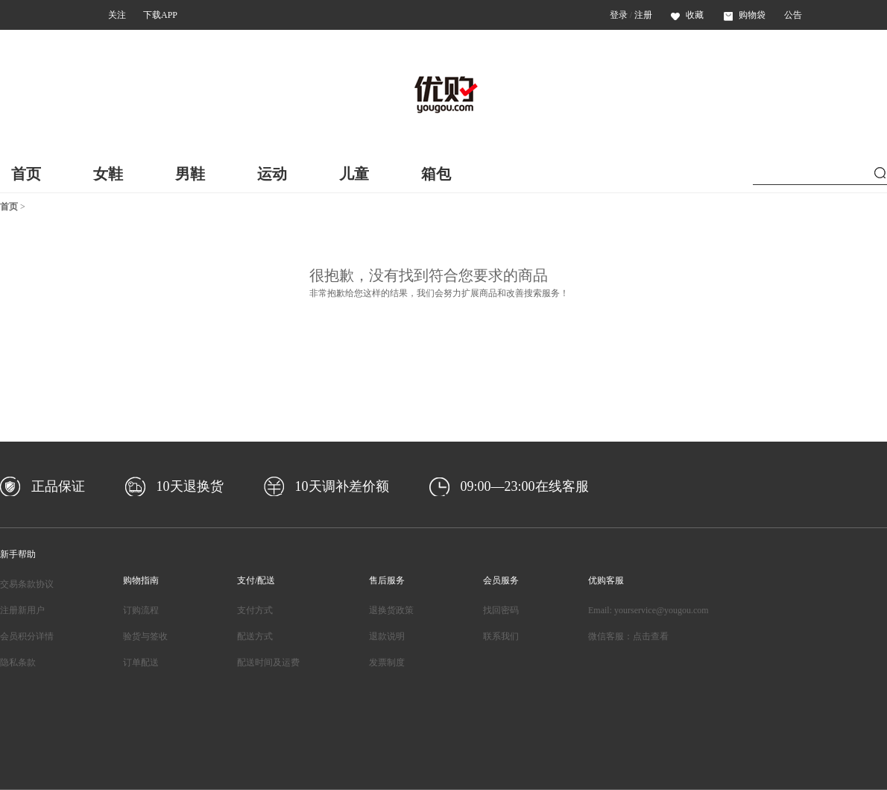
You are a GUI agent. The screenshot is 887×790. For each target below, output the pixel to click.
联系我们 (501, 636)
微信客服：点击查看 (628, 636)
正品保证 (58, 486)
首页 (26, 174)
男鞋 (190, 174)
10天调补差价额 (342, 486)
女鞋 (108, 174)
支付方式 (255, 610)
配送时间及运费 (268, 662)
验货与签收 (145, 636)
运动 (272, 174)
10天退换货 (190, 486)
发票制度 (387, 662)
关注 (117, 15)
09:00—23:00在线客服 (525, 486)
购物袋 (745, 15)
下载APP (160, 15)
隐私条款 (18, 662)
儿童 (354, 174)
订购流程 (141, 610)
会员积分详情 (27, 636)
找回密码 (501, 610)
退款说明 (387, 636)
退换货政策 (391, 610)
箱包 (436, 174)
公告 (793, 15)
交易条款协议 (27, 584)
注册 (643, 15)
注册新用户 (22, 610)
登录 (619, 15)
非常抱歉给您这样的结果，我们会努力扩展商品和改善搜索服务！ (439, 293)
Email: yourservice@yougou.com (648, 610)
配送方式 (255, 636)
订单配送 (141, 662)
